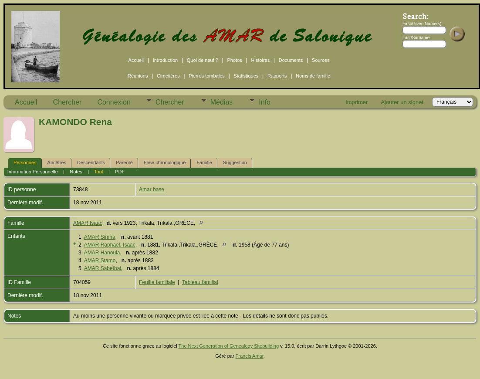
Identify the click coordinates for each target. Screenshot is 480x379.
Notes (76, 171)
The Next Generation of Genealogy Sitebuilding (229, 346)
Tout (98, 171)
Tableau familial (200, 282)
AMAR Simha (99, 237)
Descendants (91, 162)
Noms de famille (313, 75)
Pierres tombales (207, 75)
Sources (320, 60)
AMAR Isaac (87, 223)
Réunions (138, 75)
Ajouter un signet (402, 102)
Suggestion (235, 162)
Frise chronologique (165, 162)
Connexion (114, 102)
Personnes (25, 162)
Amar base (151, 189)
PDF (120, 171)
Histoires (260, 60)
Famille (204, 162)
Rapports (277, 75)
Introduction (165, 60)
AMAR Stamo (100, 260)
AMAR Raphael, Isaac (109, 245)
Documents (291, 60)
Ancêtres (56, 162)
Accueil (136, 60)
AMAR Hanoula (102, 253)
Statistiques (245, 75)
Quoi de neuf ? (202, 60)
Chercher (67, 102)
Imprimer (356, 102)
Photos (234, 60)
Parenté (124, 162)
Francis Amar (250, 356)
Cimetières (168, 75)
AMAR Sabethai (102, 268)
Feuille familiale (157, 282)
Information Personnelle (32, 171)
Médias (221, 102)
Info (264, 102)
